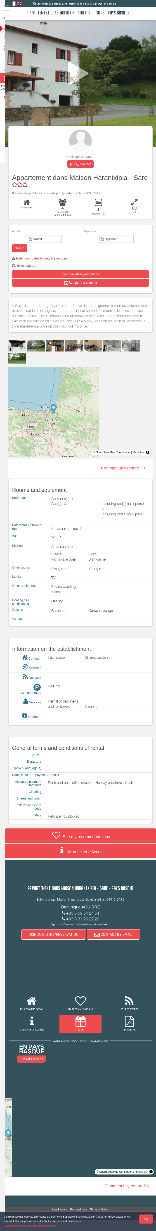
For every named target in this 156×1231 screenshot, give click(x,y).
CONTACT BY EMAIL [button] (117, 945)
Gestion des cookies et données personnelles (30, 1225)
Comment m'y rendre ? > (123, 475)
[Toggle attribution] (147, 459)
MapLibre (138, 459)
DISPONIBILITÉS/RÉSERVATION (57, 945)
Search (26, 255)
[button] (84, 164)
